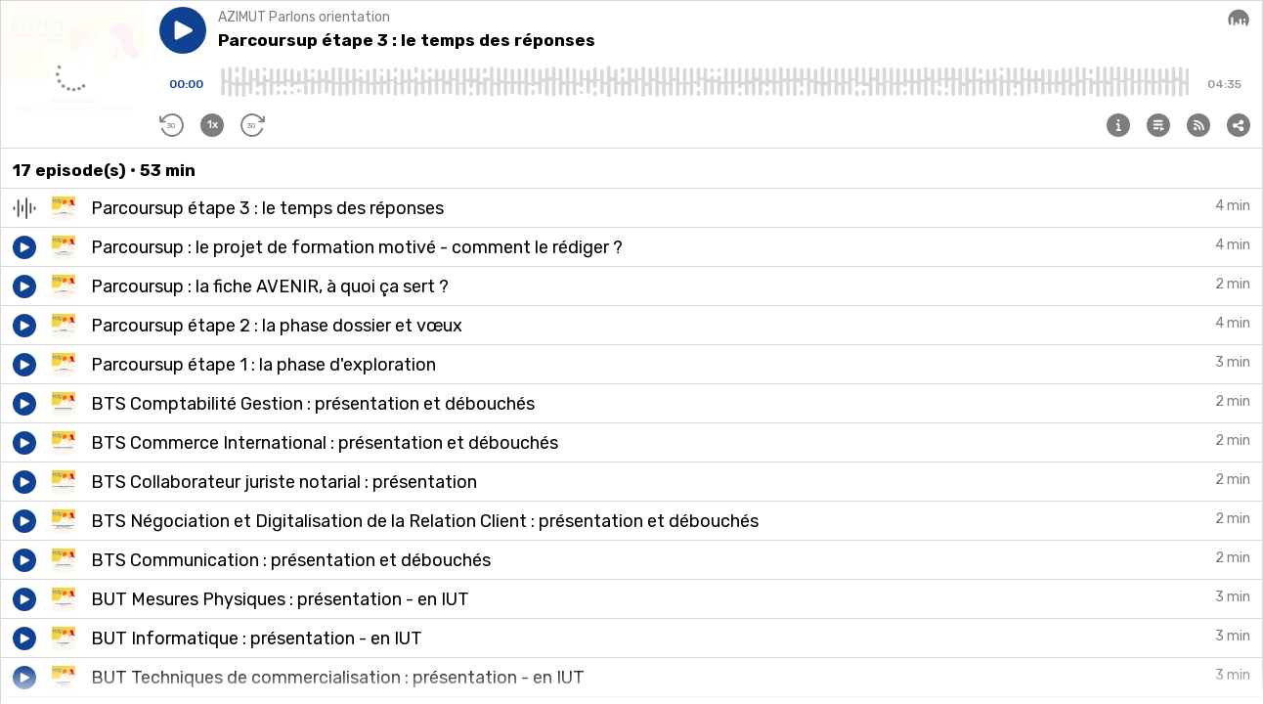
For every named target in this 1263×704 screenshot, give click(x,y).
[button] (182, 30)
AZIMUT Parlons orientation (304, 17)
